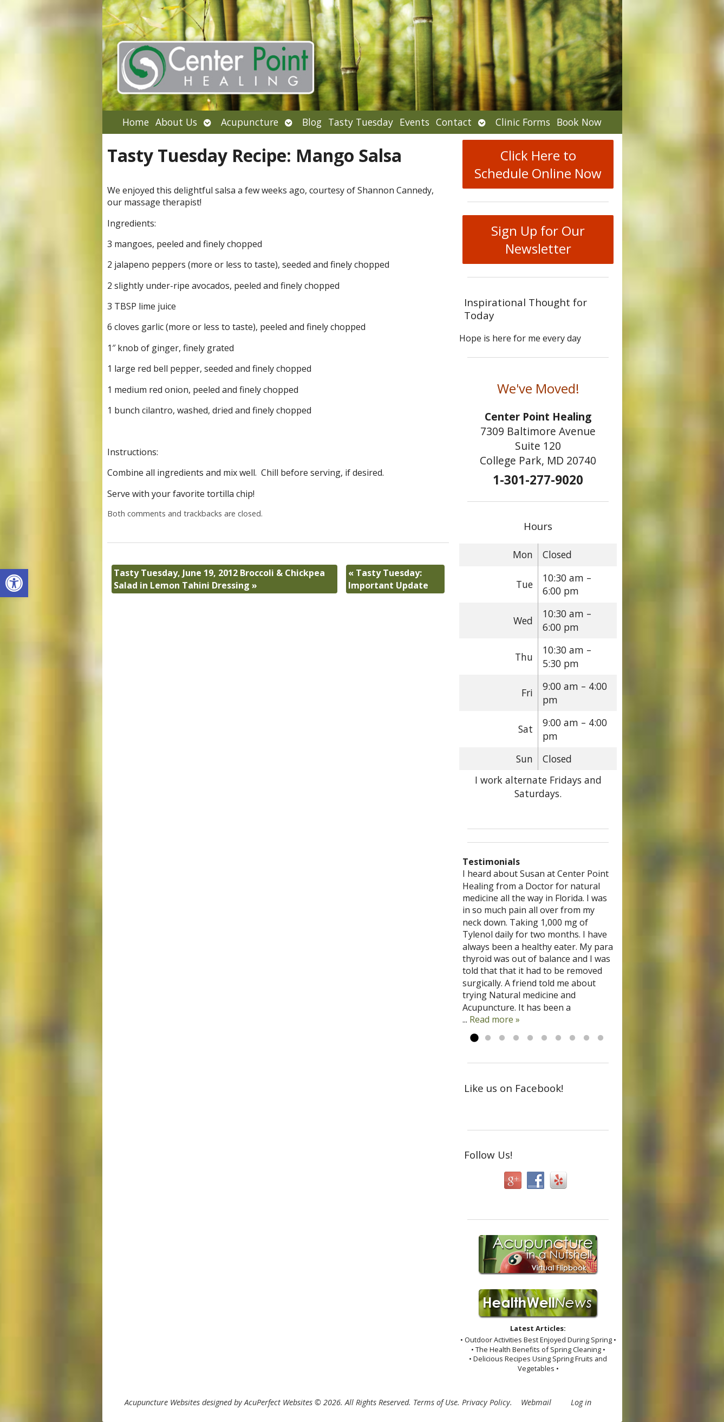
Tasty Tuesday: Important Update (388, 579)
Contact (454, 121)
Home (135, 121)
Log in (581, 1402)
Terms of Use (435, 1402)
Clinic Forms (522, 121)
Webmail (536, 1402)
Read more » (494, 1019)
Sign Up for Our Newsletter (538, 239)
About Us (176, 121)
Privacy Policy (486, 1402)
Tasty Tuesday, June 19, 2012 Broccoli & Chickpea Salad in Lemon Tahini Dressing (219, 579)
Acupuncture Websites (162, 1402)
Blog (312, 121)
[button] (14, 583)
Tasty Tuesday (360, 121)
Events (414, 121)
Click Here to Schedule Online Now (538, 164)
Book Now (579, 121)
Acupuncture (249, 121)
